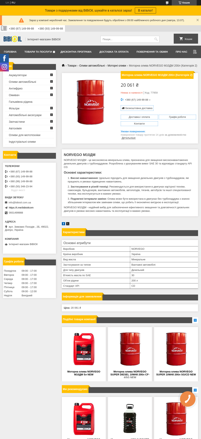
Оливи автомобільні (92, 65)
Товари (71, 65)
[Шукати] (156, 39)
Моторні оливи (117, 65)
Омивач (14, 95)
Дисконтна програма (75, 51)
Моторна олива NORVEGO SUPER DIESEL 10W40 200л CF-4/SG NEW (130, 374)
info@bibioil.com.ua (20, 202)
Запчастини (17, 121)
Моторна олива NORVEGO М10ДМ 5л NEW (83, 373)
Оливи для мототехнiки (24, 135)
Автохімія (15, 128)
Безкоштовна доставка (138, 108)
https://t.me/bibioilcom (21, 207)
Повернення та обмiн (152, 51)
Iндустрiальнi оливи (22, 141)
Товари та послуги (38, 51)
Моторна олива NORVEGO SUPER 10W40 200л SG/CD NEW (176, 373)
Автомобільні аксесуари (25, 115)
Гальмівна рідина (20, 101)
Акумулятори (17, 75)
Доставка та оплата (114, 51)
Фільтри (14, 108)
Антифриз (15, 88)
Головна (10, 51)
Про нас (181, 51)
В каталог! (145, 10)
